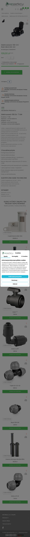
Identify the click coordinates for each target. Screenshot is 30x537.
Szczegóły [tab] (15, 256)
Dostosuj (15, 280)
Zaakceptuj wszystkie (15, 276)
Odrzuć (15, 284)
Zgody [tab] (6, 256)
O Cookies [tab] (24, 256)
